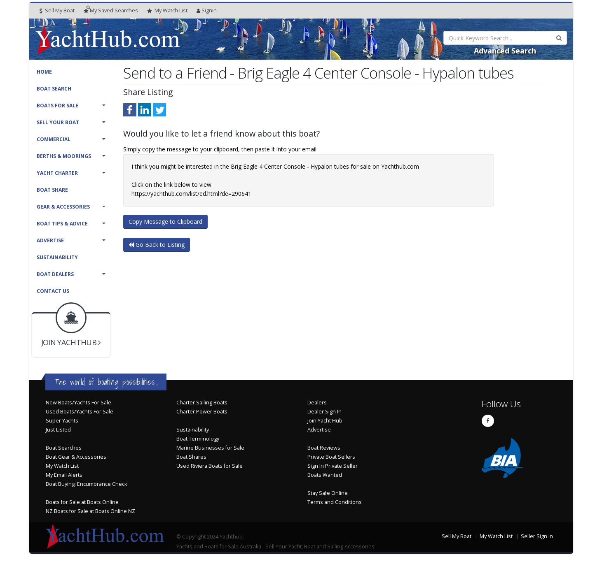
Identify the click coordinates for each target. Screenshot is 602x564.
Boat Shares (191, 456)
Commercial (53, 139)
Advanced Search (505, 51)
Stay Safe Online (327, 493)
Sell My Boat (57, 10)
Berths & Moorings (64, 156)
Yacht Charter (57, 172)
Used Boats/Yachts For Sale (79, 411)
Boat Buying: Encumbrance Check (86, 483)
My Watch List (62, 465)
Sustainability (57, 257)
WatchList (167, 11)
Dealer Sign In (324, 411)
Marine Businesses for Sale (210, 447)
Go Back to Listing (157, 244)
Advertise (50, 240)
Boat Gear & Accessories (76, 456)
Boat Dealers (55, 274)
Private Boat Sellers (331, 456)
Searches (111, 10)
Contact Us (53, 291)
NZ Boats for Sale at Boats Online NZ (90, 511)
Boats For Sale (57, 105)
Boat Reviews (323, 447)
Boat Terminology (197, 438)
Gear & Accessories (63, 206)
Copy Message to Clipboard (165, 221)
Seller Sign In (537, 536)
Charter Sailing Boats (201, 402)
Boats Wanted (324, 474)
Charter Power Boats (201, 411)
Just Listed (58, 429)
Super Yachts (62, 420)
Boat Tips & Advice (62, 223)
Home (44, 71)
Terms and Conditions (334, 502)
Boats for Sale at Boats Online (82, 502)
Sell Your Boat (58, 122)
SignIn (207, 10)
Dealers (317, 402)
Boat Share (52, 189)
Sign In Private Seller (332, 465)
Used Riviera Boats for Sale (209, 465)
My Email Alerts (64, 474)
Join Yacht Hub (324, 420)
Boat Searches (64, 447)
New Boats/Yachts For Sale (78, 402)
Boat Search (54, 88)
